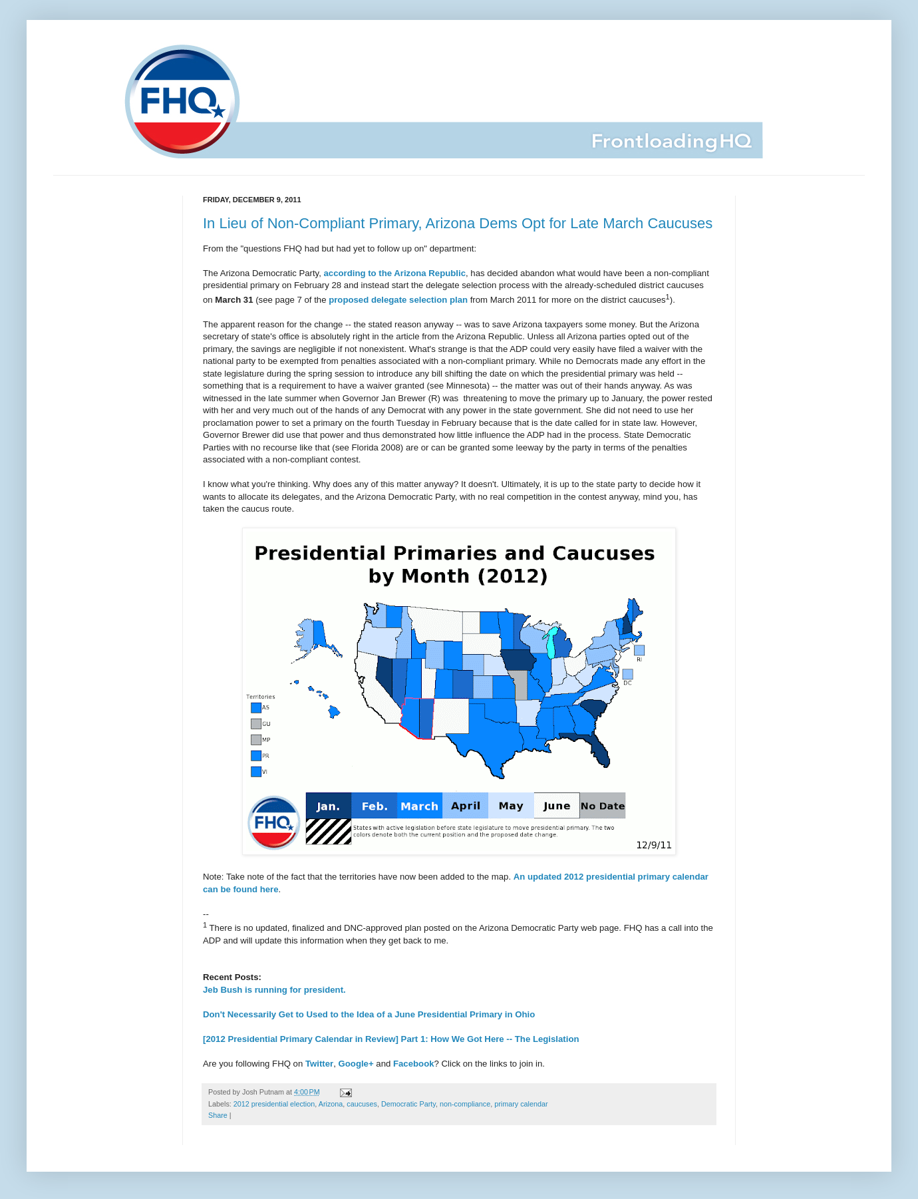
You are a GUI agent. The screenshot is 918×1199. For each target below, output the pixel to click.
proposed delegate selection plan (398, 300)
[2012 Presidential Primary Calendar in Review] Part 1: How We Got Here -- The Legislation (391, 1039)
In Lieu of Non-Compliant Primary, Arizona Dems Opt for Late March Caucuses (457, 223)
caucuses (362, 1104)
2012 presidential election (274, 1104)
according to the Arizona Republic (395, 273)
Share (218, 1115)
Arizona (331, 1104)
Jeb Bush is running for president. (274, 990)
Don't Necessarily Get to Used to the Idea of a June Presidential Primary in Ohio (369, 1014)
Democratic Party (408, 1104)
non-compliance (465, 1104)
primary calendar (520, 1104)
